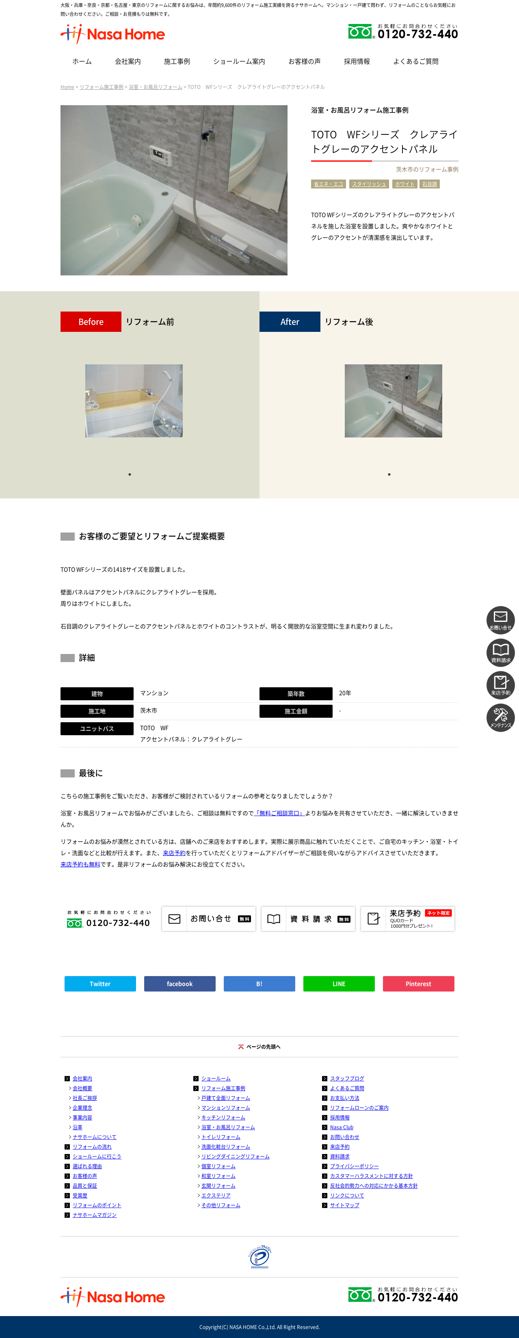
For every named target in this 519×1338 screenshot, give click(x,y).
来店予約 (174, 853)
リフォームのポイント (97, 1205)
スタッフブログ (347, 1078)
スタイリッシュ (369, 184)
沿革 (77, 1127)
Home (67, 86)
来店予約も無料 (80, 864)
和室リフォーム (218, 1175)
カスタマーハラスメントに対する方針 (371, 1175)
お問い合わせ (344, 1136)
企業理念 (82, 1107)
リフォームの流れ (92, 1146)
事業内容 (82, 1117)
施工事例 (177, 61)
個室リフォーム (218, 1166)
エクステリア (216, 1195)
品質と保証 (85, 1185)
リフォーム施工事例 (101, 86)
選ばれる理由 (87, 1166)
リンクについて (347, 1195)
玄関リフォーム (218, 1185)
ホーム (82, 61)
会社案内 (128, 61)
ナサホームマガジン (95, 1214)
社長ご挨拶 (85, 1098)
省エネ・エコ (328, 184)
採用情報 (357, 61)
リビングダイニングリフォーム (235, 1156)
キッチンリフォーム (223, 1117)
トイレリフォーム (220, 1136)
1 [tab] (130, 474)
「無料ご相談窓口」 (279, 813)
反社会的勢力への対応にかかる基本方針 (374, 1185)
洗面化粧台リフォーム (225, 1146)
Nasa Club (341, 1127)
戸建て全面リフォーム (225, 1098)
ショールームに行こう (97, 1156)
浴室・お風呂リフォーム (155, 86)
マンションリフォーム (225, 1107)
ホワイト (405, 184)
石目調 (429, 184)
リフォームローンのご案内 (359, 1107)
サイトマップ (344, 1205)
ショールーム (216, 1078)
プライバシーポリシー (354, 1166)
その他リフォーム (220, 1205)
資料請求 (340, 1156)
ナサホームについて (95, 1136)
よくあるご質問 (416, 61)
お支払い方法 (344, 1098)
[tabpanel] (134, 405)
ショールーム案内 (239, 61)
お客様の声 (304, 61)
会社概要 (82, 1088)
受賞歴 (80, 1195)
